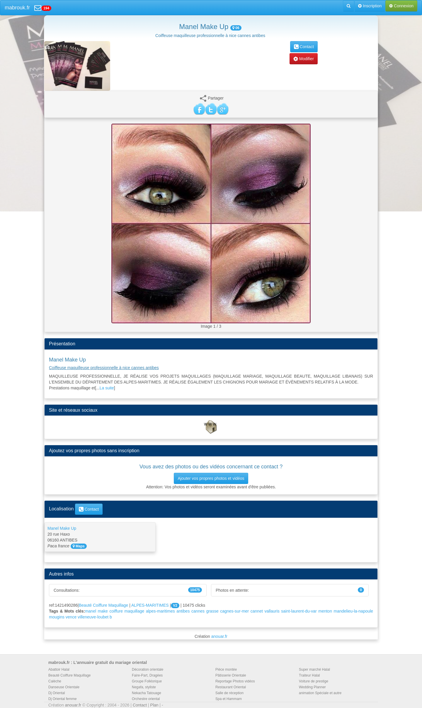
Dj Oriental (56, 693)
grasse (212, 611)
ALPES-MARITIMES (150, 605)
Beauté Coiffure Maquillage (103, 605)
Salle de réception (229, 693)
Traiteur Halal (309, 675)
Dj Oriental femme (62, 699)
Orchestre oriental (146, 699)
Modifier (303, 58)
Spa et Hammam (228, 699)
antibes (183, 611)
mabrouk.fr (17, 8)
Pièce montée (226, 669)
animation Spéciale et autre (320, 693)
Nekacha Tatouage (146, 693)
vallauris (271, 611)
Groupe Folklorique (147, 681)
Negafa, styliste (144, 687)
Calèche (54, 681)
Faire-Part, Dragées (147, 675)
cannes (198, 611)
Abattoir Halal (58, 669)
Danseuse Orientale (63, 687)
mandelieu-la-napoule (353, 611)
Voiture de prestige (313, 681)
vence (71, 617)
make (103, 611)
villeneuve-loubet (93, 617)
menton (325, 611)
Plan (154, 705)
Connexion (401, 6)
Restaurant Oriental (230, 687)
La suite (107, 388)
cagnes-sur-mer (234, 611)
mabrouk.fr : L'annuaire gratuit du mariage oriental (97, 662)
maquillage (134, 611)
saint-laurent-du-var (298, 611)
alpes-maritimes (160, 611)
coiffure (116, 611)
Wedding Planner (312, 687)
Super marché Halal (314, 669)
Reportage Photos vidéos (235, 681)
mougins (56, 617)
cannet (257, 611)
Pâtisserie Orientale (230, 675)
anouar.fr (219, 636)
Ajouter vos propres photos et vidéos (211, 478)
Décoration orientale (147, 669)
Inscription (370, 6)
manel (90, 611)
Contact (304, 46)
